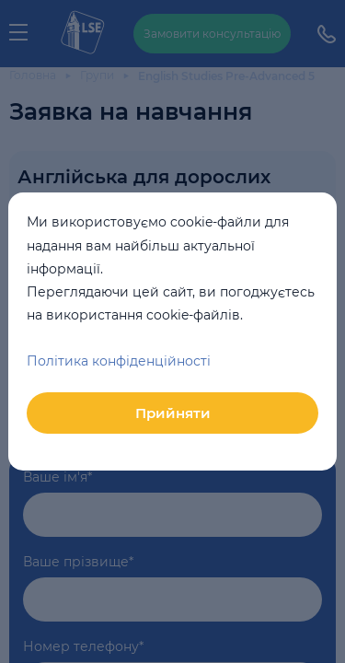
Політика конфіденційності (119, 361)
